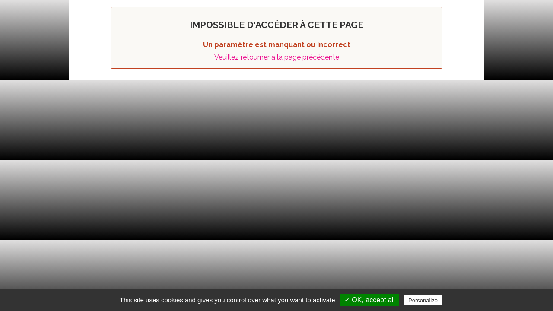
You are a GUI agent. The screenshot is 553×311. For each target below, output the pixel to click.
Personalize (423, 300)
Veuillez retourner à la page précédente (276, 57)
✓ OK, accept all (369, 300)
